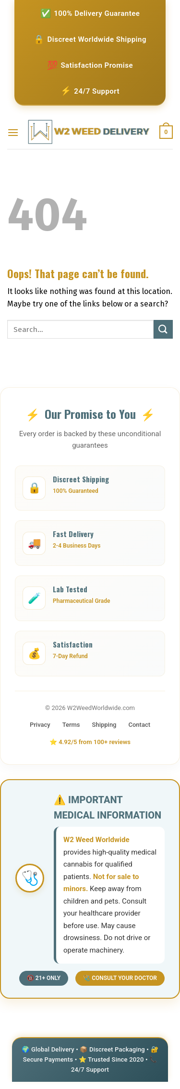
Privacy (40, 724)
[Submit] (163, 329)
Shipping (104, 724)
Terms (71, 724)
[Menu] (13, 132)
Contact (140, 724)
